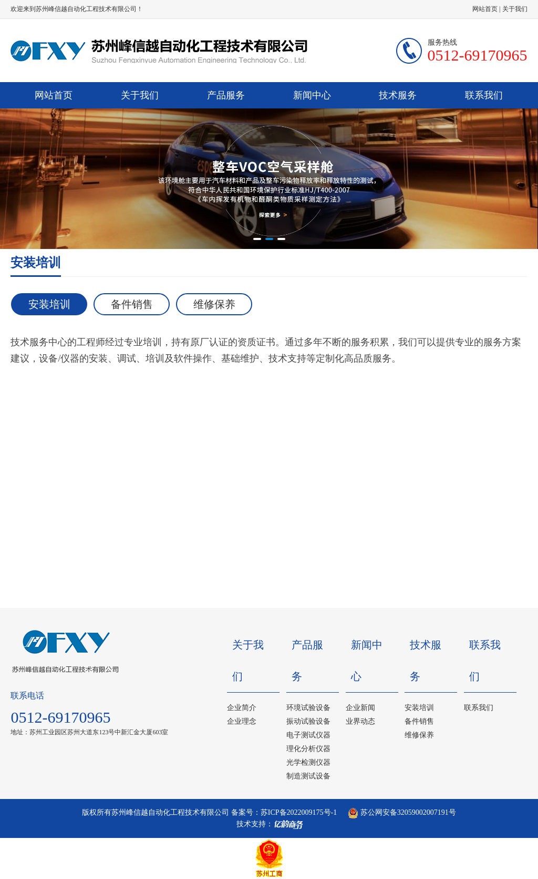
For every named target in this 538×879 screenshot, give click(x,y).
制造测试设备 (308, 776)
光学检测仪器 (308, 762)
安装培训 (49, 304)
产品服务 (226, 95)
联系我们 (484, 95)
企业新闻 (360, 708)
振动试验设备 (308, 721)
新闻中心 (312, 95)
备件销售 (132, 304)
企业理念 (241, 721)
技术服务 (398, 95)
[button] (257, 239)
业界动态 (360, 721)
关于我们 (514, 9)
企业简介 (241, 708)
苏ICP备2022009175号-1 (299, 812)
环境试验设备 (308, 708)
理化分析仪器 (308, 749)
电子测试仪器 (308, 735)
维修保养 (214, 304)
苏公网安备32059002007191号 (402, 812)
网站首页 (485, 9)
